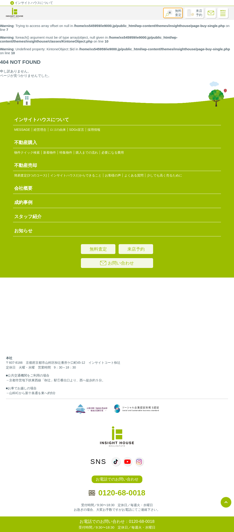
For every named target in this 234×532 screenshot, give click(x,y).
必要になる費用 (112, 152)
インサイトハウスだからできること (75, 175)
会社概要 (23, 188)
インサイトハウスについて (34, 3)
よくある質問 (134, 175)
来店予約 (199, 13)
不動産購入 (25, 142)
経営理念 (40, 129)
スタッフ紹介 (28, 216)
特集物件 (65, 152)
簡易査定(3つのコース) (30, 175)
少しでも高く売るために (164, 175)
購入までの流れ (87, 152)
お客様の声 (113, 175)
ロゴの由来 (58, 129)
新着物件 (49, 152)
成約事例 (23, 202)
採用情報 (94, 129)
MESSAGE (22, 129)
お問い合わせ (117, 263)
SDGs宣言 (76, 129)
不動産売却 (25, 165)
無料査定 (178, 13)
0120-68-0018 (117, 493)
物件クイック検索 (27, 152)
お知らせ (23, 230)
